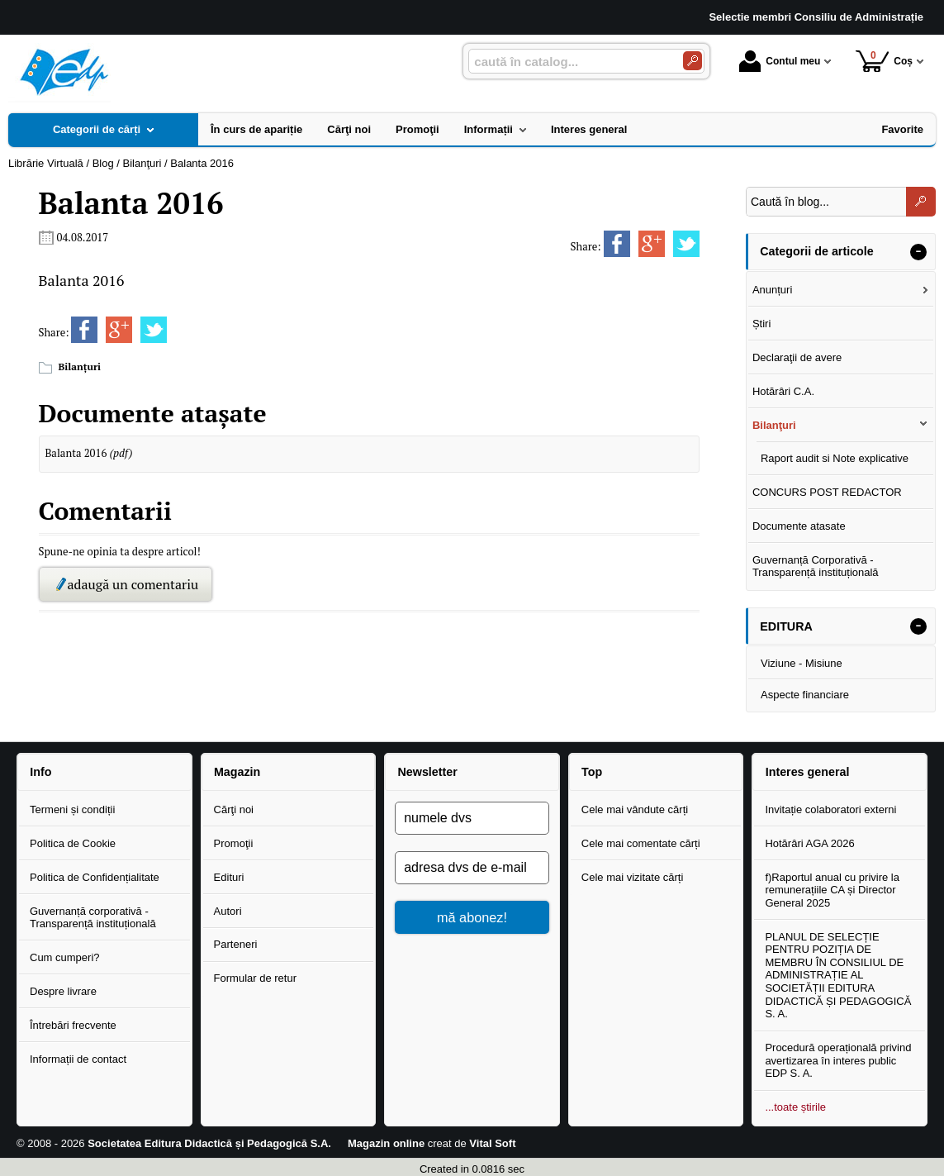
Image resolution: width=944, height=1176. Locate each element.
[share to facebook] (617, 244)
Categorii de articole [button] (816, 251)
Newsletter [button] (427, 771)
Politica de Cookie (73, 843)
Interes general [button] (808, 771)
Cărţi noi (234, 809)
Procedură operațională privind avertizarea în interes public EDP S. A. (838, 1060)
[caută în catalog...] (569, 61)
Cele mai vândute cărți (634, 809)
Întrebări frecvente (73, 1025)
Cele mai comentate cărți (640, 843)
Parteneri (236, 944)
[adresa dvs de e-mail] (472, 867)
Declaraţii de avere (797, 357)
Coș (884, 61)
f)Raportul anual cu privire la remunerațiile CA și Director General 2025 (832, 890)
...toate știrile (795, 1107)
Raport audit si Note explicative (834, 458)
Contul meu (779, 61)
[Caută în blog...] (826, 202)
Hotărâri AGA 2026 (809, 843)
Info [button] (40, 771)
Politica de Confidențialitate (94, 877)
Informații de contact (78, 1059)
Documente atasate (799, 526)
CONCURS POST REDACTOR (827, 492)
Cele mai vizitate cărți (632, 877)
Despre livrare (63, 991)
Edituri (229, 877)
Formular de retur (255, 978)
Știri (761, 323)
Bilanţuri (80, 366)
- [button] (918, 252)
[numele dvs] (472, 818)
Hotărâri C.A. (783, 391)
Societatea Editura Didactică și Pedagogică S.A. (209, 1143)
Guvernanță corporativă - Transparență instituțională (93, 918)
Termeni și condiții (72, 809)
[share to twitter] (686, 244)
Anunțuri (772, 289)
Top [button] (591, 771)
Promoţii (234, 843)
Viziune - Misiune (801, 663)
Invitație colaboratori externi (830, 809)
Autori (228, 911)
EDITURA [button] (786, 626)
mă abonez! (472, 917)
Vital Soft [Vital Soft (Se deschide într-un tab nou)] (492, 1143)
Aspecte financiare (805, 694)
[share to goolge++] (651, 244)
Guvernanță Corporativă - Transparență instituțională (815, 566)
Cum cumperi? (65, 957)
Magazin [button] (237, 771)
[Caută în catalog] (692, 60)
